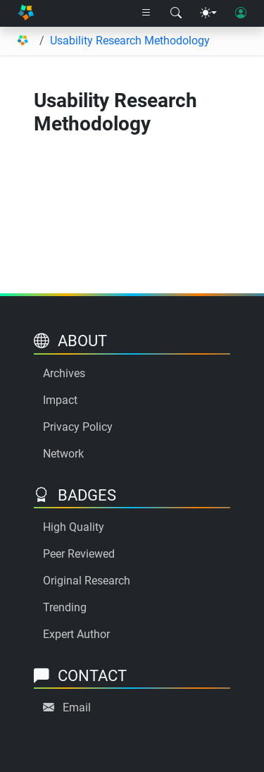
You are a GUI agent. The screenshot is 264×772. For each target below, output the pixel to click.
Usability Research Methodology (130, 40)
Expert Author (76, 634)
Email (77, 707)
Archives (64, 373)
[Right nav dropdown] (146, 13)
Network (63, 453)
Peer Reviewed (79, 553)
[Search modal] (176, 13)
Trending (65, 607)
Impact (60, 400)
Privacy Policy (78, 427)
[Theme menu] (208, 13)
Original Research (86, 580)
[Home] (25, 14)
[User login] (241, 13)
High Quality (73, 527)
